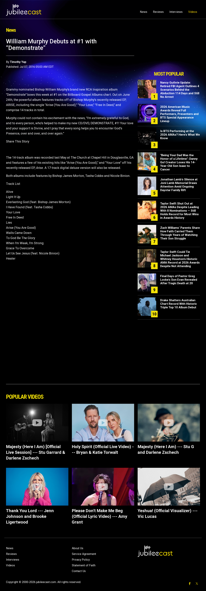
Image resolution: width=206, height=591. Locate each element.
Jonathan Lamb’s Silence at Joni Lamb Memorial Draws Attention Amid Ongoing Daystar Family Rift (179, 185)
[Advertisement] (168, 54)
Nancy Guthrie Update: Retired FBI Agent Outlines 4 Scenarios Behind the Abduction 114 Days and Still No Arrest (179, 90)
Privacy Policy (81, 559)
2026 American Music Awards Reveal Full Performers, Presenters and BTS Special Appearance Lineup (179, 114)
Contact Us (79, 571)
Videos (192, 12)
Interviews (176, 12)
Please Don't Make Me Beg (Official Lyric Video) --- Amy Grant (99, 516)
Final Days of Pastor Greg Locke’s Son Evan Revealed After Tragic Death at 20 (178, 279)
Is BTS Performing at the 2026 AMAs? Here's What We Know (180, 134)
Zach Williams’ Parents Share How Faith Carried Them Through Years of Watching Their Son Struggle (180, 233)
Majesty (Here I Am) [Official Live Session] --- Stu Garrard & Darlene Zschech (35, 452)
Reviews (158, 12)
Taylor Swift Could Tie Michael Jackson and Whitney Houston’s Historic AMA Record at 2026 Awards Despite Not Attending (180, 259)
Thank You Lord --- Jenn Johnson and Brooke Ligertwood (30, 516)
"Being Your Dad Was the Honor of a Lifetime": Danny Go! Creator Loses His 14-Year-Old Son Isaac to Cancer (179, 162)
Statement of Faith (83, 565)
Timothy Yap (18, 62)
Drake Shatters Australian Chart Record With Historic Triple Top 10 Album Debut (178, 303)
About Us (77, 548)
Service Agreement (84, 554)
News (143, 12)
